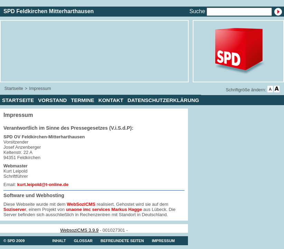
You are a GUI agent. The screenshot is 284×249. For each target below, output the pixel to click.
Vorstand (52, 100)
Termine (82, 100)
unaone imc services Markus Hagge (104, 209)
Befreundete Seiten (122, 241)
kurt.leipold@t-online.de (42, 184)
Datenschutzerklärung (163, 100)
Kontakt (110, 100)
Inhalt (59, 241)
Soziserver (14, 209)
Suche (197, 12)
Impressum (40, 88)
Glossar (83, 241)
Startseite (13, 88)
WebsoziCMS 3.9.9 (79, 230)
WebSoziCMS (81, 204)
